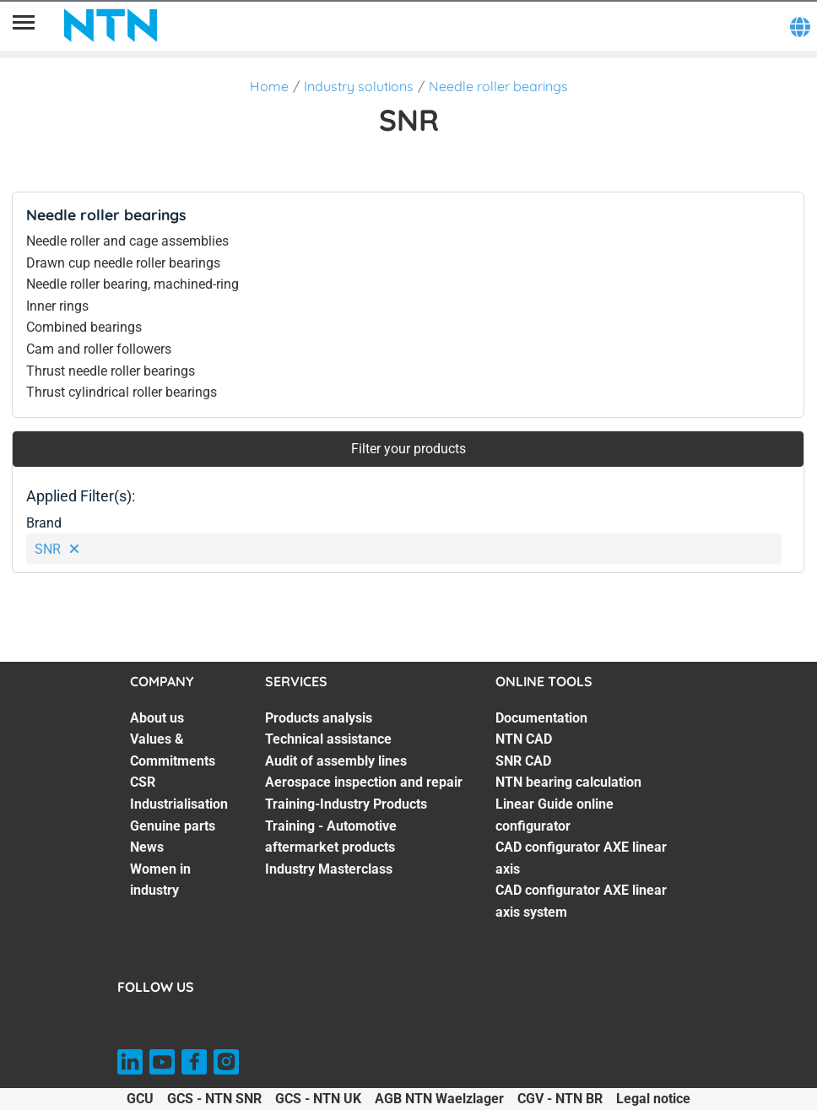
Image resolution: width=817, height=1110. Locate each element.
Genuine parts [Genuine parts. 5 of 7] (172, 826)
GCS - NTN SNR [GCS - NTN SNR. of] (214, 1099)
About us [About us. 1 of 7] (157, 718)
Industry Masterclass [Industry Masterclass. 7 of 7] (328, 869)
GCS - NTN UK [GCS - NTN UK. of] (318, 1099)
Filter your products (408, 449)
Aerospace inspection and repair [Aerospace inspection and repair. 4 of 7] (364, 782)
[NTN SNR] (110, 25)
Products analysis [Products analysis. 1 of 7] (318, 718)
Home (269, 86)
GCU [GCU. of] (140, 1099)
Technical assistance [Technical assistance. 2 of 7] (328, 739)
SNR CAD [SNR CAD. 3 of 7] (523, 761)
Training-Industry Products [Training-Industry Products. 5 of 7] (346, 804)
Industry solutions (359, 86)
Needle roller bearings (498, 86)
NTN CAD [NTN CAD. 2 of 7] (523, 739)
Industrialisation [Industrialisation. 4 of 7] (179, 804)
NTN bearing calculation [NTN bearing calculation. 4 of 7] (568, 782)
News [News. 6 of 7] (147, 847)
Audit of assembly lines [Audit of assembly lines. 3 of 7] (336, 761)
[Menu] (23, 25)
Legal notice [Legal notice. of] (653, 1099)
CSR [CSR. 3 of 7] (142, 782)
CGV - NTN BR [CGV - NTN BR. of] (560, 1099)
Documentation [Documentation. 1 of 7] (541, 718)
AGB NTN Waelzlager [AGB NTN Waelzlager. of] (439, 1099)
